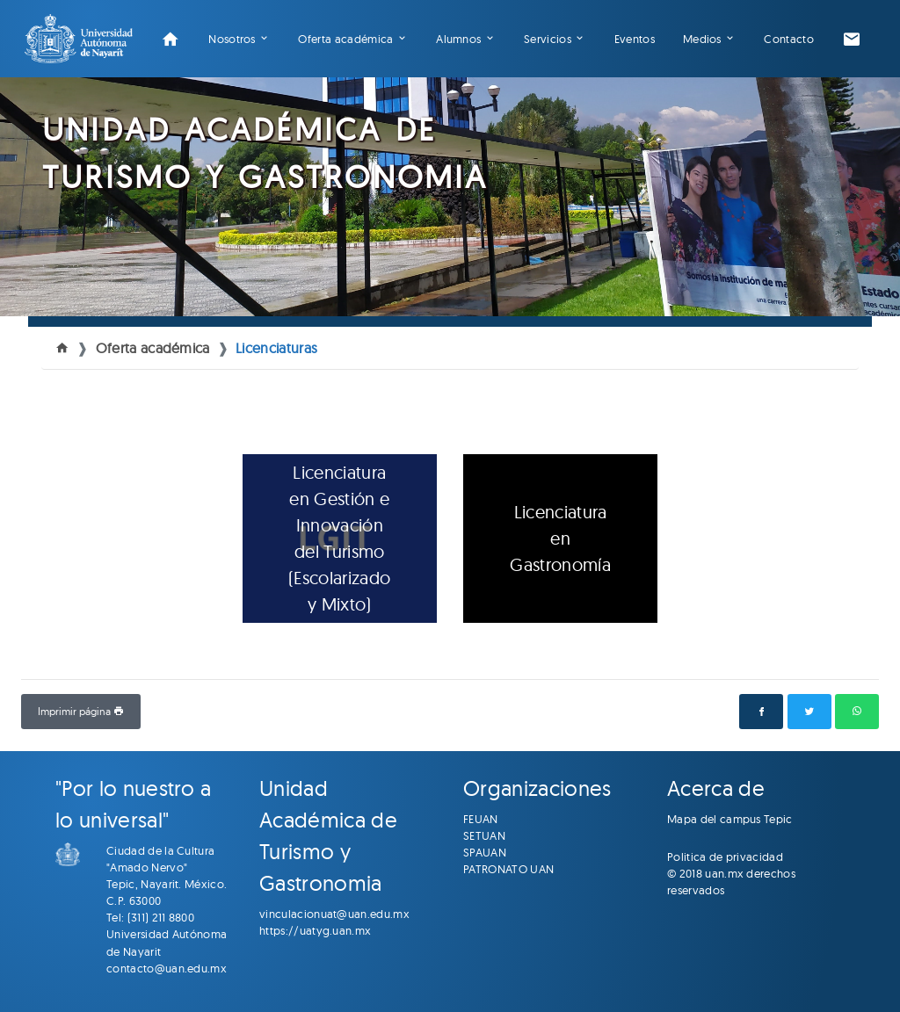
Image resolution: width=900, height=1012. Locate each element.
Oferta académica (345, 39)
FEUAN (480, 819)
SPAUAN (484, 852)
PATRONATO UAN (508, 869)
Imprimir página (81, 711)
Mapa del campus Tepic (730, 819)
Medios (702, 39)
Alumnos (458, 39)
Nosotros (232, 39)
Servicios (547, 39)
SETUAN (484, 835)
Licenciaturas (276, 348)
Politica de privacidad (725, 856)
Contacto (789, 39)
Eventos (634, 39)
